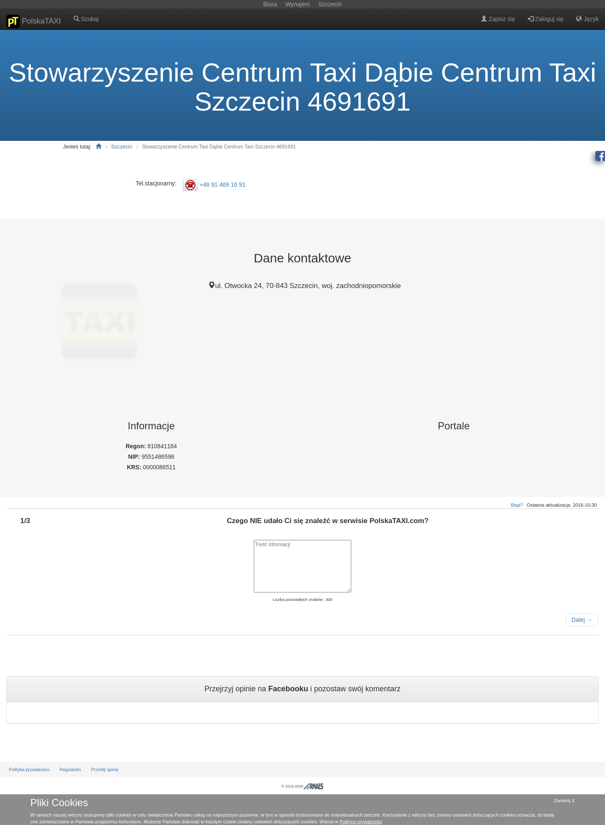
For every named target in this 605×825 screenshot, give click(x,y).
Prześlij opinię (105, 769)
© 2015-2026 (302, 786)
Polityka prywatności (29, 769)
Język (587, 19)
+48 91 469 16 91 (222, 184)
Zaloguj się (546, 19)
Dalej (581, 619)
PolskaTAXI (33, 21)
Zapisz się (498, 19)
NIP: (135, 456)
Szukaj (86, 19)
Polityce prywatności (360, 821)
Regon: (136, 446)
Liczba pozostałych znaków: (298, 599)
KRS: (135, 467)
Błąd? (517, 505)
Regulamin (70, 769)
